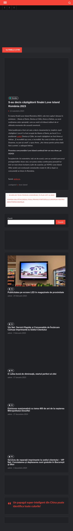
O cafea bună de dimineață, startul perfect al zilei (32, 374)
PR (12, 289)
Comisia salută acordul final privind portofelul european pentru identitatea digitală (35, 200)
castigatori (12, 185)
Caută (10, 218)
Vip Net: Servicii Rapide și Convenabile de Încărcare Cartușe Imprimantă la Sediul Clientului (33, 328)
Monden (14, 98)
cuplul (19, 136)
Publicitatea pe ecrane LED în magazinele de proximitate (36, 292)
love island (23, 185)
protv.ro (17, 179)
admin (10, 296)
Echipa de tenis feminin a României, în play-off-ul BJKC (32, 195)
